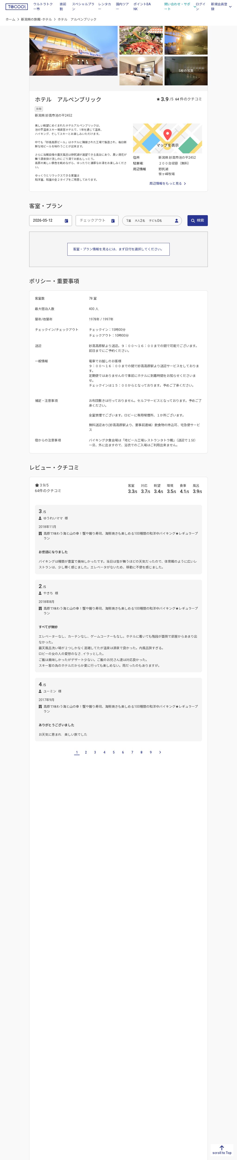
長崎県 (10, 1069)
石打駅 (161, 916)
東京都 (180, 1092)
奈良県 (95, 1084)
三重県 (123, 1077)
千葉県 (180, 1084)
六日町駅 (178, 916)
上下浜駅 (41, 927)
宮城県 (208, 1077)
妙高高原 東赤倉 (185, 875)
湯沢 (84, 886)
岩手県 (208, 1069)
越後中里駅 (64, 916)
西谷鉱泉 (53, 986)
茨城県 (180, 1055)
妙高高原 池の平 (153, 875)
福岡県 (10, 1055)
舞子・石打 (67, 886)
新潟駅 (73, 927)
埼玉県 (180, 1077)
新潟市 (39, 875)
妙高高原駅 (43, 916)
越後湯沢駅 (118, 916)
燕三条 (70, 875)
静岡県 (123, 1062)
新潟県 (151, 1055)
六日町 (109, 886)
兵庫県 (95, 1077)
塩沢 (38, 886)
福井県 (95, 844)
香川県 (39, 1062)
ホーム (10, 19)
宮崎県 (10, 1092)
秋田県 (208, 1084)
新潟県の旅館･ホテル (36, 19)
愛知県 (123, 1069)
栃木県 (180, 1062)
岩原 (50, 886)
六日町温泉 (110, 986)
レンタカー (104, 6)
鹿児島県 (12, 1099)
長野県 (49, 844)
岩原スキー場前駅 (91, 916)
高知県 (39, 1077)
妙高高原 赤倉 (123, 875)
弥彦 (38, 986)
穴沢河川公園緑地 (73, 956)
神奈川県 (181, 1099)
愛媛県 (39, 1069)
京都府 (95, 1062)
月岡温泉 (90, 986)
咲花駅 (58, 927)
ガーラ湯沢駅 (141, 916)
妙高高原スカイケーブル (181, 956)
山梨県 (34, 844)
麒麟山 (55, 875)
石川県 (80, 844)
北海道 (208, 1055)
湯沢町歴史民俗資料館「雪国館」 (134, 956)
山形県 (208, 1092)
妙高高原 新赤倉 (93, 875)
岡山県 (67, 1069)
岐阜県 (123, 1055)
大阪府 (95, 1069)
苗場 (96, 886)
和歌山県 (96, 1092)
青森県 (208, 1062)
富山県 (64, 844)
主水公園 (97, 956)
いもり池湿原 (44, 956)
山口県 (67, 1084)
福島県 (208, 1099)
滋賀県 (95, 1055)
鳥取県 (67, 1055)
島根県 (67, 1062)
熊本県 (10, 1077)
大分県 (10, 1084)
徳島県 (39, 1055)
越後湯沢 (71, 986)
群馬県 (180, 1069)
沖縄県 (10, 1106)
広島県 (67, 1077)
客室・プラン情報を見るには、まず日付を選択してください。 (118, 249)
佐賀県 (10, 1062)
